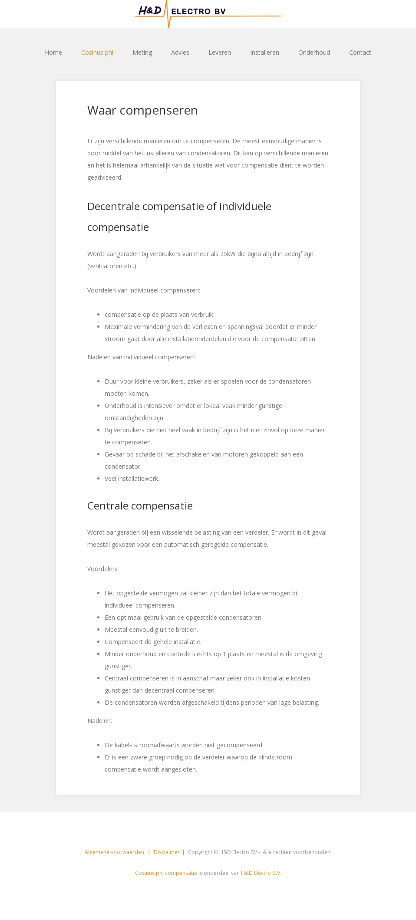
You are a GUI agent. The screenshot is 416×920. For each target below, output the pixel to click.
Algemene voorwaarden (115, 852)
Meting (142, 52)
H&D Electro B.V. (261, 873)
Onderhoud (314, 52)
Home (53, 52)
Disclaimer (167, 852)
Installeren (264, 52)
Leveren (219, 52)
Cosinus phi (97, 52)
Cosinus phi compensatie (166, 873)
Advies (180, 52)
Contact (360, 52)
